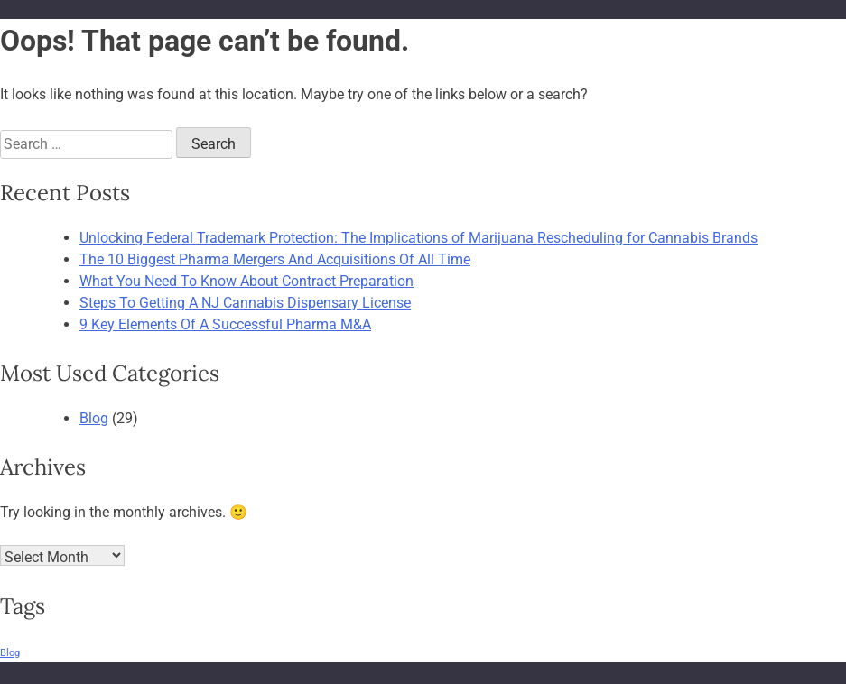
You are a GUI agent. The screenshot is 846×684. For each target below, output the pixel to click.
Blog (93, 418)
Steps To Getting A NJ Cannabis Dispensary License (245, 302)
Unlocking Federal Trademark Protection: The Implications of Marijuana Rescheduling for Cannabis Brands (418, 237)
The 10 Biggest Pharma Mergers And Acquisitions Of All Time (274, 259)
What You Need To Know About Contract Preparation (246, 281)
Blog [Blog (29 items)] (10, 653)
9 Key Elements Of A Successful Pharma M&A (225, 324)
